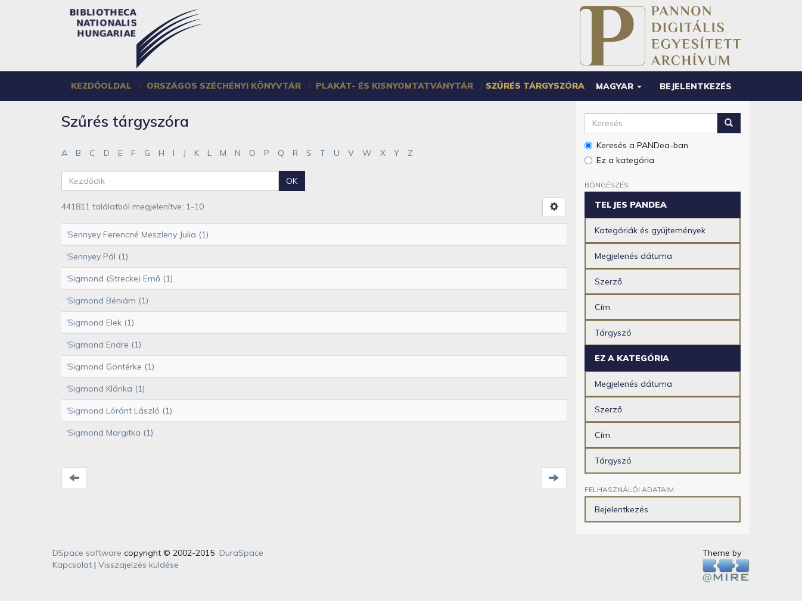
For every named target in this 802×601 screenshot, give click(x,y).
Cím (602, 307)
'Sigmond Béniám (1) (107, 300)
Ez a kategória (619, 160)
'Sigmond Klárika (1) (105, 388)
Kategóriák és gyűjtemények (650, 230)
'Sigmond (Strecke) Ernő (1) (119, 278)
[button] (619, 86)
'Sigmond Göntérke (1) (110, 366)
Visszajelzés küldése (138, 564)
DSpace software (87, 552)
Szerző (608, 281)
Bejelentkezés (621, 509)
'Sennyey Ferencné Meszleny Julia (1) (137, 234)
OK (291, 181)
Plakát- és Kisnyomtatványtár (394, 85)
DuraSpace (241, 552)
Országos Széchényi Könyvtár (224, 85)
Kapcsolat (72, 564)
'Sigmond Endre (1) (103, 344)
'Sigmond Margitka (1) (109, 432)
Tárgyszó (613, 332)
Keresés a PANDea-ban (636, 145)
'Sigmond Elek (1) (100, 322)
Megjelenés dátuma (633, 256)
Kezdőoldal (101, 85)
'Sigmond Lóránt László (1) (119, 410)
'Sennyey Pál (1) (97, 256)
